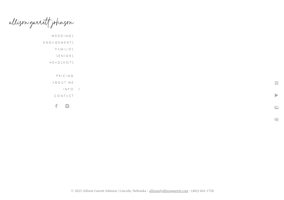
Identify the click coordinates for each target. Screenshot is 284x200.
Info (68, 89)
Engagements (58, 42)
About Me (63, 82)
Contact (64, 96)
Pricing (65, 76)
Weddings (63, 36)
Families (64, 49)
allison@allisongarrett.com (168, 191)
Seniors (65, 56)
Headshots (61, 62)
